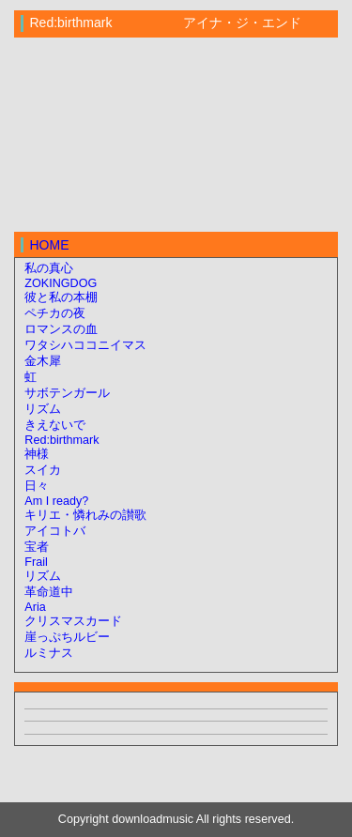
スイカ (42, 470)
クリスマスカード (73, 621)
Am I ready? (56, 501)
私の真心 (48, 268)
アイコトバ (54, 531)
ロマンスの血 (61, 329)
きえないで (54, 425)
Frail (36, 562)
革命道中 (48, 592)
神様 (36, 454)
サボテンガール (67, 393)
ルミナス (48, 653)
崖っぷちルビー (67, 637)
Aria (34, 607)
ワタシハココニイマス (85, 345)
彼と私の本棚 (61, 297)
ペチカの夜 (54, 313)
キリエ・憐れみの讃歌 (85, 515)
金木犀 (42, 361)
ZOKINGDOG (60, 283)
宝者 (36, 547)
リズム (42, 409)
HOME (49, 244)
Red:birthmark (61, 440)
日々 (36, 486)
